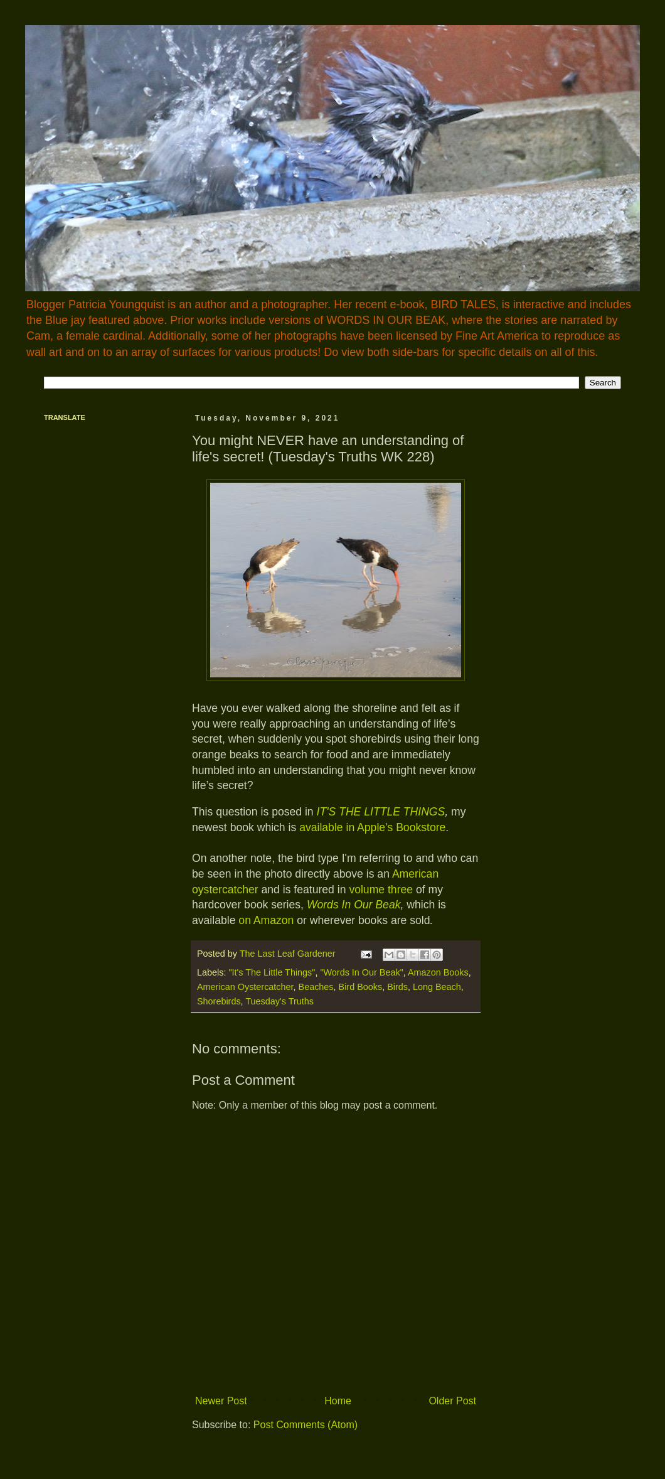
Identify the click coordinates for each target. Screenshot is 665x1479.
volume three (381, 889)
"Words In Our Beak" (361, 972)
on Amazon (264, 920)
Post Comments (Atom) (305, 1424)
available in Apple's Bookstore (370, 827)
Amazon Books (438, 972)
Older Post (452, 1401)
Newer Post (221, 1401)
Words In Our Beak (354, 904)
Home (337, 1401)
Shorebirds (219, 1001)
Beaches (316, 987)
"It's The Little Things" (271, 972)
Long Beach (437, 987)
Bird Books (361, 987)
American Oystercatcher (245, 987)
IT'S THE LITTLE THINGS (381, 811)
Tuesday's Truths (279, 1001)
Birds (397, 987)
